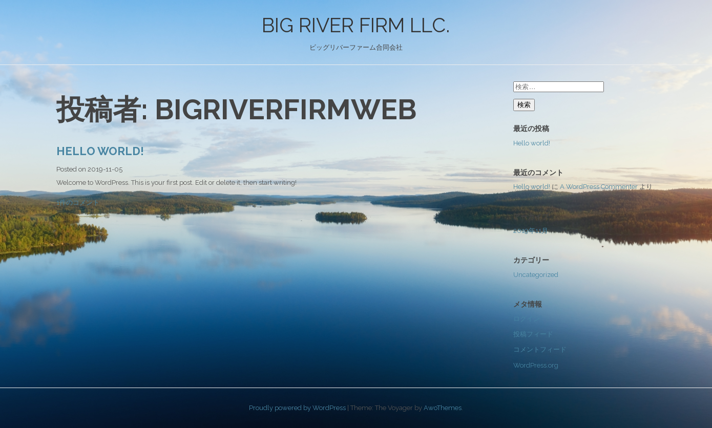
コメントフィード (540, 349)
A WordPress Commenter (599, 186)
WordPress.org (535, 365)
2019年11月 (530, 230)
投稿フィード (533, 334)
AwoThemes (443, 408)
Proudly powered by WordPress (297, 408)
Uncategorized (535, 275)
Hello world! (100, 151)
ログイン (526, 319)
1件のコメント (77, 202)
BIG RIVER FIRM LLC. (356, 25)
